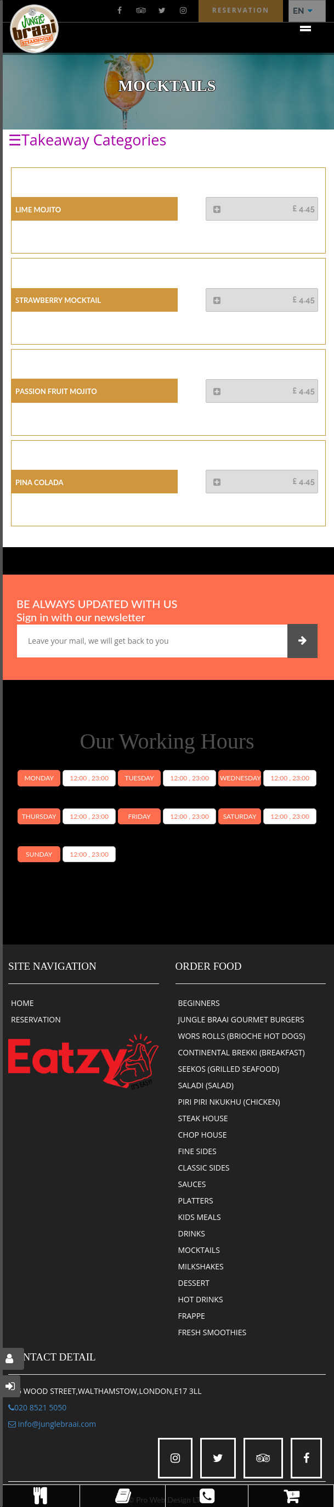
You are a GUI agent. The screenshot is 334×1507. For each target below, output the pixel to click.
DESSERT (194, 1283)
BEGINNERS (199, 1003)
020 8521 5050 (37, 1407)
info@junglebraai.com (52, 1424)
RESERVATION (36, 1019)
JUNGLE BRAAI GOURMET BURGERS (241, 1019)
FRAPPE (191, 1316)
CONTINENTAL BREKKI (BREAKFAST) (241, 1052)
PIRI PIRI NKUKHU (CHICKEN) (229, 1101)
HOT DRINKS (200, 1299)
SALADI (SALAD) (206, 1085)
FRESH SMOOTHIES (212, 1332)
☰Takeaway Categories (87, 140)
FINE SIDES (197, 1151)
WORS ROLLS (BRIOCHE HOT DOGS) (241, 1036)
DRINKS (192, 1233)
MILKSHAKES (201, 1266)
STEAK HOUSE (203, 1118)
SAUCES (192, 1184)
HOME (22, 1003)
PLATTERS (195, 1200)
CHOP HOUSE (202, 1134)
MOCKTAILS (199, 1250)
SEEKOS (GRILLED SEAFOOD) (229, 1069)
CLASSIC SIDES (204, 1167)
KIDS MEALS (199, 1217)
